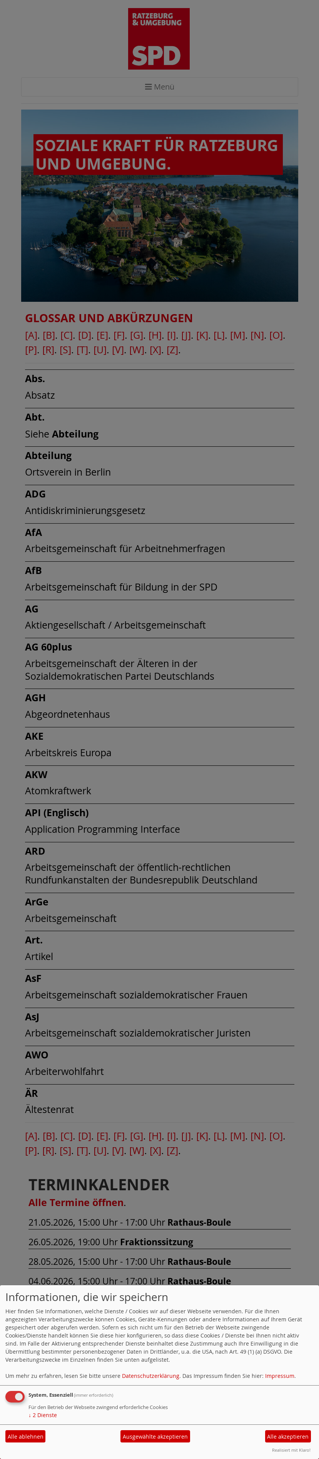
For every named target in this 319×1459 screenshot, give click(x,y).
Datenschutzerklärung (150, 1375)
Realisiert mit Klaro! (291, 1450)
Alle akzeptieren (288, 1436)
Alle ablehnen (25, 1436)
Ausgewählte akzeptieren (155, 1436)
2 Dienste (42, 1415)
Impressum (279, 1375)
